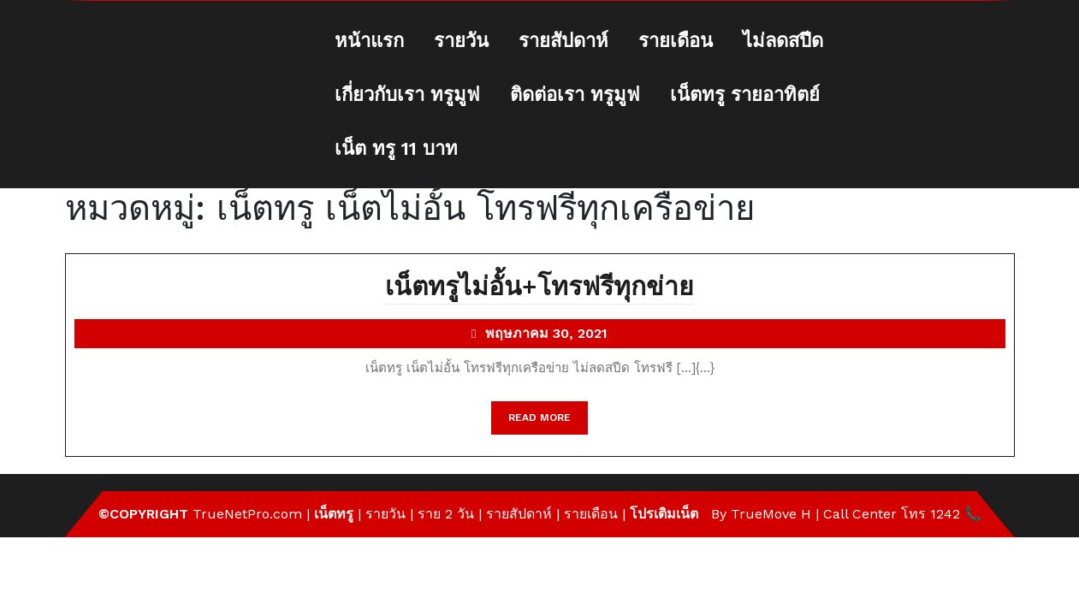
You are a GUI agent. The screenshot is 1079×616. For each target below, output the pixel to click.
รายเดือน (675, 40)
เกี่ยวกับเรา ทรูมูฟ (407, 94)
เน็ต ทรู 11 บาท (396, 148)
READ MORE (548, 422)
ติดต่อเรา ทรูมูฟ (575, 94)
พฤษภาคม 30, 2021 (546, 335)
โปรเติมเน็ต (664, 514)
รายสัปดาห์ (563, 40)
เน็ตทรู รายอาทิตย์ (745, 94)
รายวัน (461, 40)
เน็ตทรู (333, 514)
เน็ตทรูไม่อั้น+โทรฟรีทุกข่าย (539, 288)
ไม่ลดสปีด (783, 40)
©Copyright (145, 514)
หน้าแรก (369, 40)
